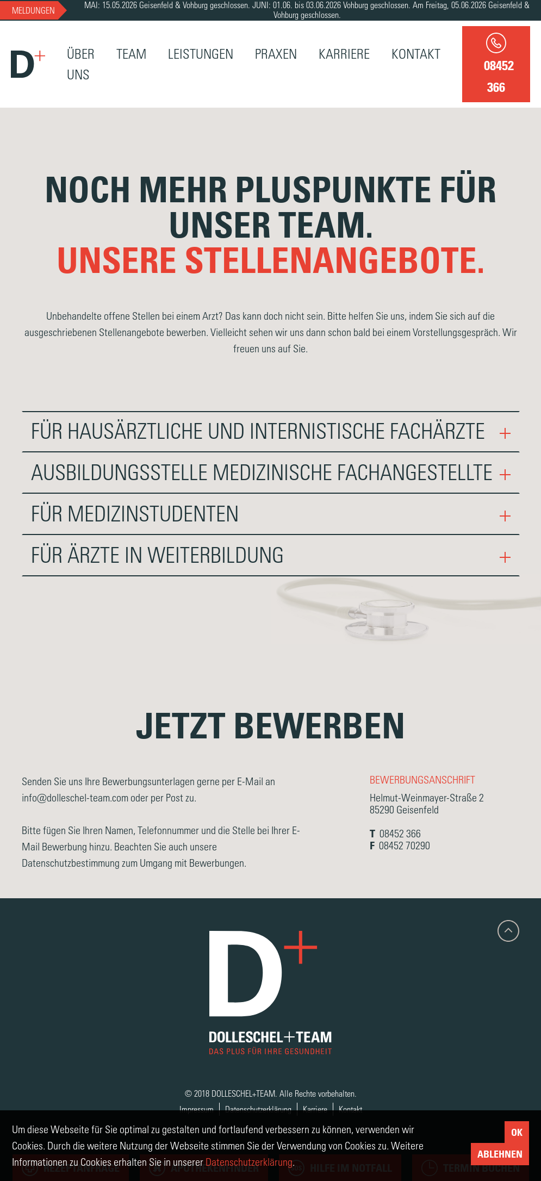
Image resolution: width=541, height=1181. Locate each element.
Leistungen (200, 53)
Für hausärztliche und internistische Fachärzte (271, 431)
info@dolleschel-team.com (76, 797)
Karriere (344, 53)
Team (131, 53)
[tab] (271, 431)
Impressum (196, 1109)
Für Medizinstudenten (271, 514)
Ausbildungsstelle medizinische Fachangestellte (271, 472)
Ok (517, 1132)
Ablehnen (500, 1154)
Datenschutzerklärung (258, 1109)
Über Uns (81, 64)
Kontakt (415, 53)
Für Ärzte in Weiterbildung (271, 555)
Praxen (276, 53)
